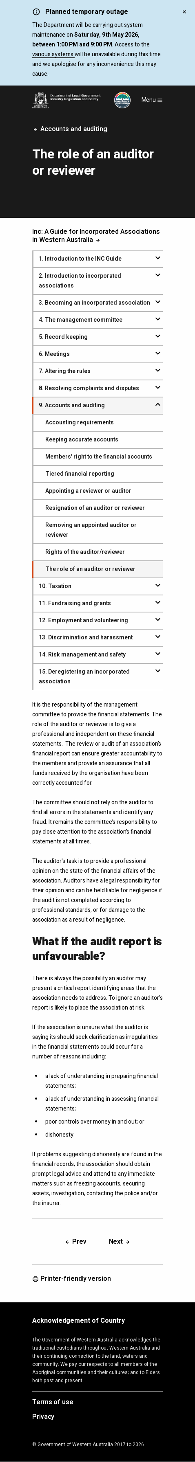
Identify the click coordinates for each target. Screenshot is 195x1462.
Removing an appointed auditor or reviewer (91, 530)
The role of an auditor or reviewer (90, 569)
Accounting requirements (79, 422)
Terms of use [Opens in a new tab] (52, 1402)
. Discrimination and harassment (86, 637)
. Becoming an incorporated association (94, 303)
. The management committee (80, 320)
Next (120, 1242)
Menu (152, 100)
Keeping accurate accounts (81, 439)
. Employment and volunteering (83, 620)
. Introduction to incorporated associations (80, 281)
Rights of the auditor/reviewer (85, 552)
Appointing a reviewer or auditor (88, 491)
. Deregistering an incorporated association (84, 676)
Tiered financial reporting (79, 474)
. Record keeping (63, 337)
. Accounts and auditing (72, 405)
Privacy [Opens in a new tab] (43, 1417)
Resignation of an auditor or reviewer (95, 508)
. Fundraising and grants (75, 603)
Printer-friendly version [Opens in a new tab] (71, 1279)
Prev (75, 1242)
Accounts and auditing (69, 129)
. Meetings (54, 354)
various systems (53, 54)
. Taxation (55, 586)
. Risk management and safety (82, 654)
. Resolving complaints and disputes (89, 388)
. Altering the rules (65, 371)
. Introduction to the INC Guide (80, 259)
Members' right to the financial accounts (98, 456)
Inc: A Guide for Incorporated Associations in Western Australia (96, 236)
